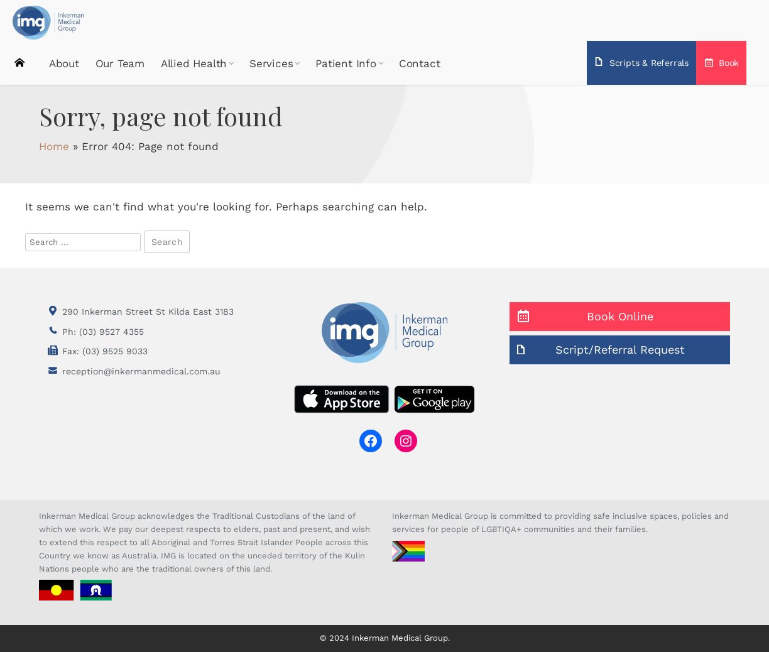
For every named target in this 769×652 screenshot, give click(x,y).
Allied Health (194, 63)
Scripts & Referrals (649, 62)
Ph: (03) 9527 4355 (103, 332)
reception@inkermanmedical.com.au (141, 371)
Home (19, 61)
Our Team (120, 63)
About (64, 63)
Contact (419, 63)
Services (271, 63)
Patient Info (345, 63)
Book (729, 62)
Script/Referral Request (620, 349)
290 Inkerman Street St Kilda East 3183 (148, 312)
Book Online (620, 316)
